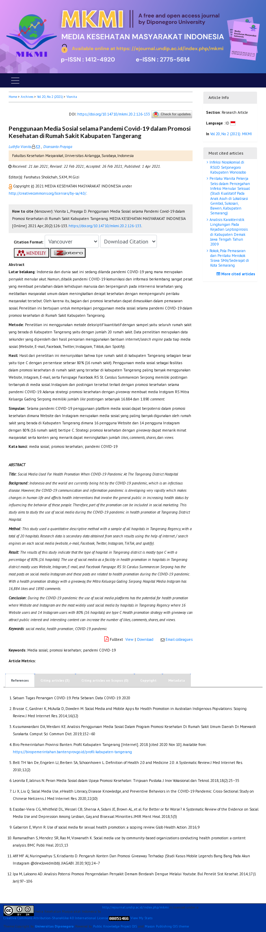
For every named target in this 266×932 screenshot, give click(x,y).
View (129, 639)
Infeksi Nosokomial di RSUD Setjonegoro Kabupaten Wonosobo (227, 167)
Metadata (176, 680)
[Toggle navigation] (15, 80)
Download (145, 639)
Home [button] (13, 96)
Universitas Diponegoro (54, 926)
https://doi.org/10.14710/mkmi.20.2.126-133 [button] (105, 225)
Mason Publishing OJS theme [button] (167, 926)
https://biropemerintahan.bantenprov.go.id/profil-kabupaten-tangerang (72, 751)
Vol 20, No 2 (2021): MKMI (231, 133)
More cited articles (236, 273)
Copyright (148, 680)
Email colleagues (179, 639)
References (20, 680)
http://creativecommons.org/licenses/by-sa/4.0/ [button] (47, 193)
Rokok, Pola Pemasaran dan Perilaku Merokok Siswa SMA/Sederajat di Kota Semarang (229, 258)
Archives (27, 96)
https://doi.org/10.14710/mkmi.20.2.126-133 (113, 113)
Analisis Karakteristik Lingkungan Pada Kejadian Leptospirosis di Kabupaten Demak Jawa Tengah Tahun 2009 (228, 232)
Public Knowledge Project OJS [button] (115, 926)
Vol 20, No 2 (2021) (50, 96)
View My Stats (141, 918)
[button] (11, 186)
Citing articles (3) (55, 680)
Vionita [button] (71, 96)
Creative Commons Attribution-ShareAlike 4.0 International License (55, 918)
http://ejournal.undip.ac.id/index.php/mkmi (135, 907)
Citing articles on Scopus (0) (104, 680)
